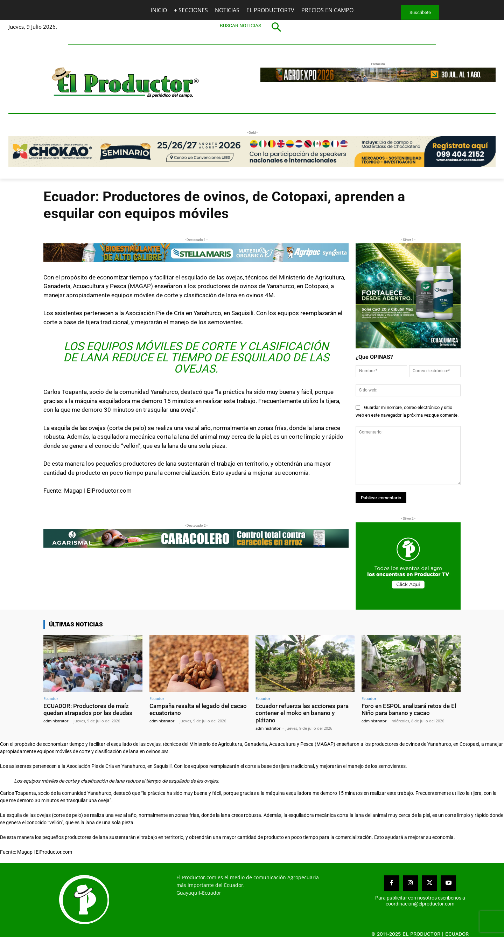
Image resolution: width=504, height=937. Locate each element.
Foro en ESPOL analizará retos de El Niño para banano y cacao (409, 709)
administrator (56, 720)
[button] (252, 27)
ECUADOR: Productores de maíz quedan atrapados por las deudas (87, 709)
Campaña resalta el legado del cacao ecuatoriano (198, 709)
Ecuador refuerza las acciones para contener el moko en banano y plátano (302, 713)
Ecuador (50, 698)
